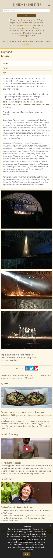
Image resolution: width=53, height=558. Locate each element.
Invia (26, 15)
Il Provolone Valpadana (11, 462)
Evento (5, 68)
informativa (26, 25)
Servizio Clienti (26, 44)
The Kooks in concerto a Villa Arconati (21, 378)
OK (26, 554)
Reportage (7, 63)
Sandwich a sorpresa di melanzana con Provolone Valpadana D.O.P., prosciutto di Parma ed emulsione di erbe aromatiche (26, 415)
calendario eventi (45, 375)
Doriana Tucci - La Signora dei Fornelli (17, 507)
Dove (4, 73)
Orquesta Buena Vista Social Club (21, 375)
